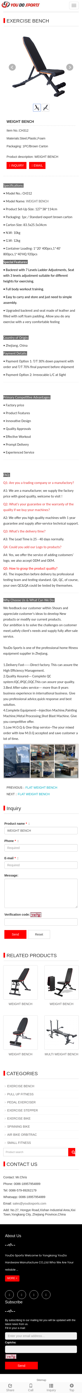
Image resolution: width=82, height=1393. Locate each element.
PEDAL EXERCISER (21, 1102)
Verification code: (17, 914)
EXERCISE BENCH (20, 1086)
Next (69, 67)
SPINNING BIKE (18, 1126)
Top (71, 1387)
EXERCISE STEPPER (22, 1110)
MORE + (12, 1278)
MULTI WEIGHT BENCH (62, 1054)
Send (15, 934)
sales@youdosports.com (29, 1203)
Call (31, 1387)
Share (10, 1387)
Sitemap (41, 1380)
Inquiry (51, 1387)
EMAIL (37, 165)
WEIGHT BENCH (37, 201)
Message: (11, 875)
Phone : (11, 841)
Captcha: (10, 1342)
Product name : (17, 823)
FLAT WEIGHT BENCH (41, 787)
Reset (39, 934)
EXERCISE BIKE (19, 1118)
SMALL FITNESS (19, 1142)
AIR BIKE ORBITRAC (22, 1134)
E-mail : (11, 858)
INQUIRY (16, 165)
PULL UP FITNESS (20, 1094)
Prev (12, 67)
